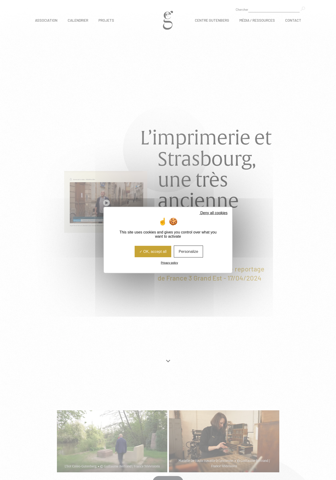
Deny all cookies (212, 213)
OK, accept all (153, 252)
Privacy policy (169, 262)
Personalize (188, 252)
